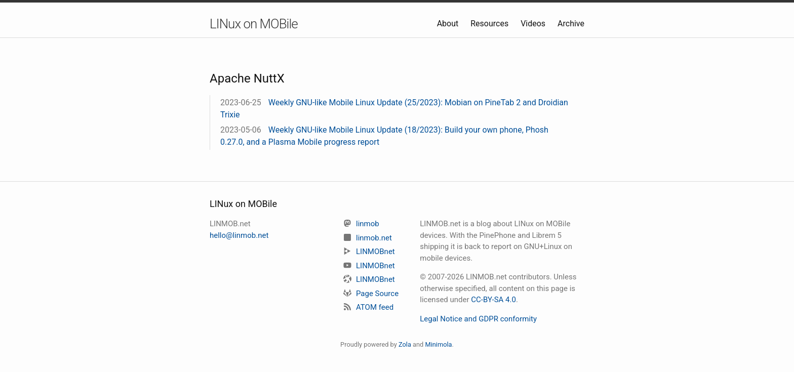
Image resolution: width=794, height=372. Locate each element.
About (449, 23)
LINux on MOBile (254, 23)
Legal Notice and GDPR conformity (478, 318)
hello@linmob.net (239, 235)
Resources (490, 23)
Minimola (438, 344)
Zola (405, 344)
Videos (534, 23)
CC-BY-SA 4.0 (493, 299)
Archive (571, 23)
